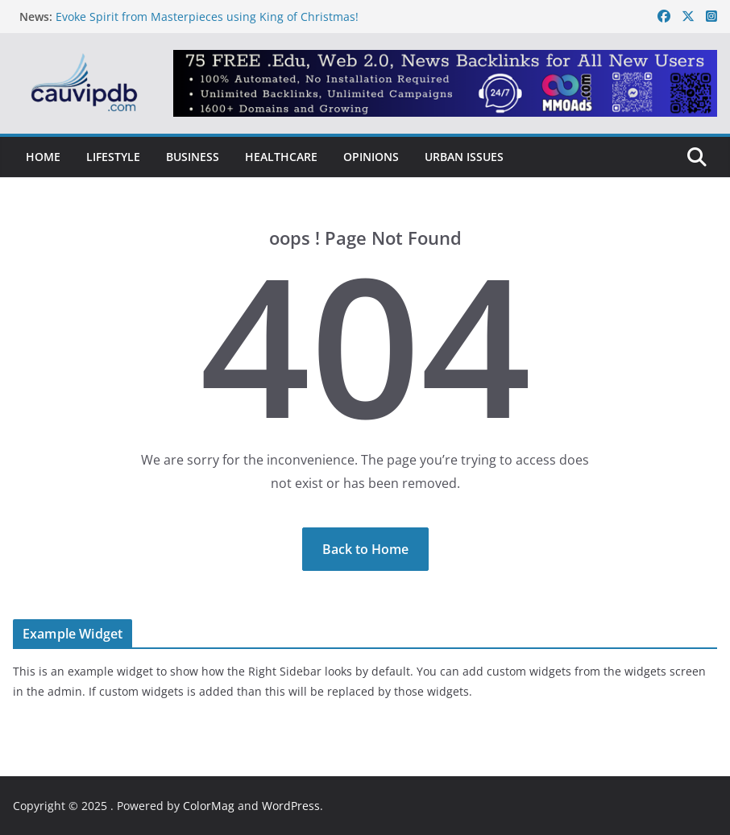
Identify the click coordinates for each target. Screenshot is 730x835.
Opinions (371, 156)
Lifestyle (113, 156)
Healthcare (281, 156)
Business (192, 156)
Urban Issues (464, 156)
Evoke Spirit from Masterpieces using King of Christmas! (207, 16)
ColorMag (208, 805)
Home (43, 156)
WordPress (291, 805)
